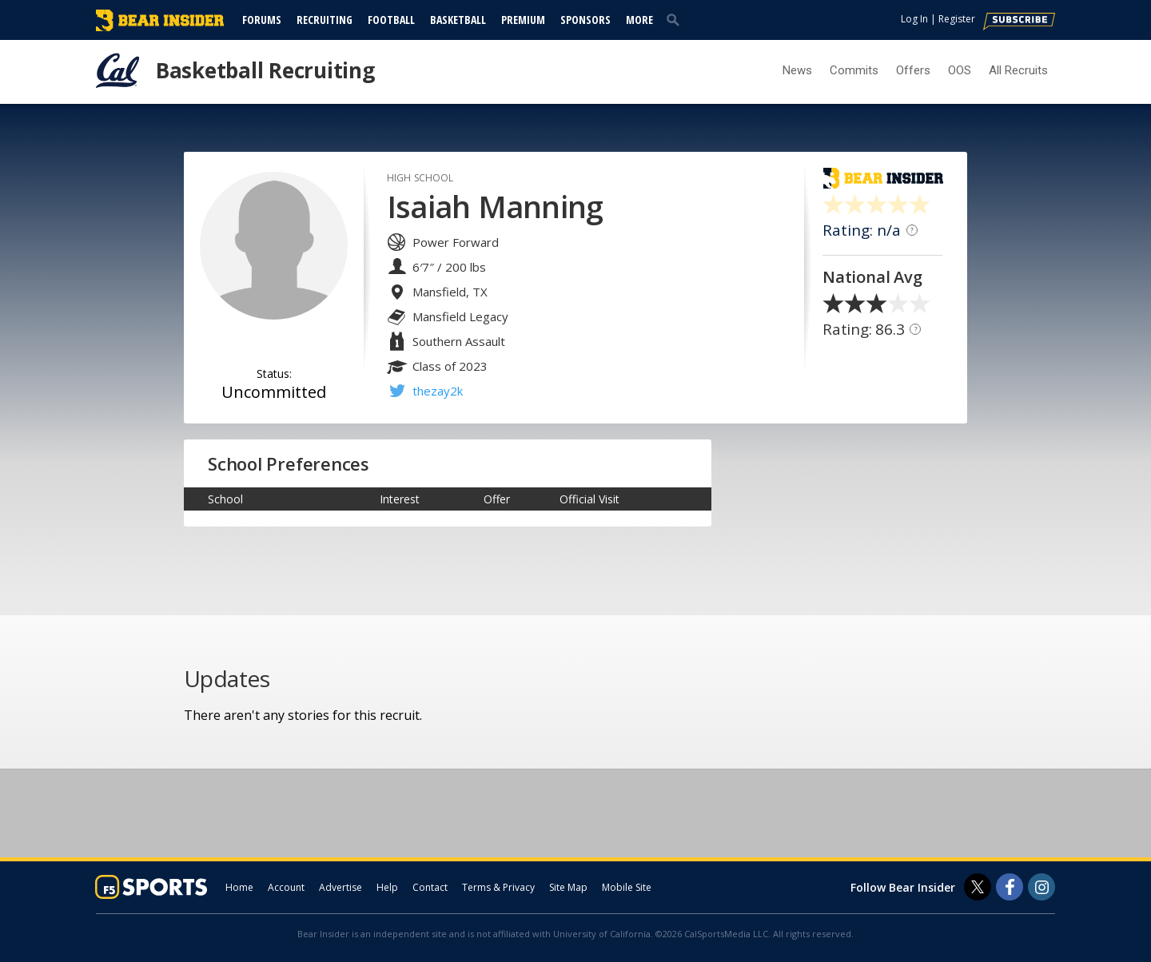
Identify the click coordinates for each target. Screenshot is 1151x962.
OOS (959, 70)
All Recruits (1018, 70)
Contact (430, 887)
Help (387, 887)
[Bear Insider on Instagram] (1041, 886)
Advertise (340, 887)
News (797, 70)
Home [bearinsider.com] (239, 887)
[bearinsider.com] (160, 27)
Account (286, 887)
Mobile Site (626, 887)
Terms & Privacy (498, 887)
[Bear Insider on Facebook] (1009, 886)
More (639, 19)
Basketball (458, 19)
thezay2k (437, 391)
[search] (676, 19)
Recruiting (324, 19)
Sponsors (585, 19)
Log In (914, 19)
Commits (854, 70)
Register (956, 19)
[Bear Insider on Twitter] (977, 886)
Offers (913, 70)
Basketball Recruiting (265, 70)
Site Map (568, 887)
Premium (523, 19)
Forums (261, 19)
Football (391, 19)
